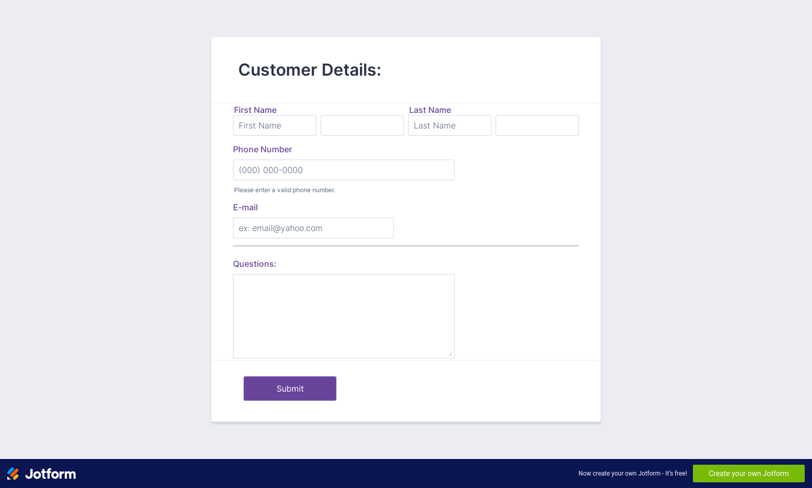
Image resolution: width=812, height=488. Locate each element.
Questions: (255, 264)
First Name (255, 110)
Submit (290, 388)
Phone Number (262, 149)
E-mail (245, 207)
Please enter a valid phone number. (284, 190)
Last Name (430, 110)
